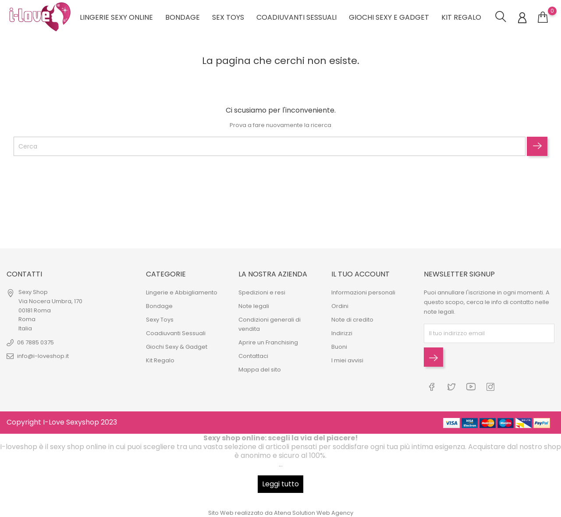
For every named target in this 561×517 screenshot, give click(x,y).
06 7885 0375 (35, 342)
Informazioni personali (363, 292)
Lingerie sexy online (116, 17)
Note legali (253, 306)
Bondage (182, 17)
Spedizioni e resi (261, 292)
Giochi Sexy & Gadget (176, 347)
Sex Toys (228, 17)
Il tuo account (360, 274)
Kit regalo (461, 17)
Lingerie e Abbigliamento (181, 292)
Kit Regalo (160, 360)
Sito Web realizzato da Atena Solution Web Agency (280, 512)
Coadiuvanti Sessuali (296, 17)
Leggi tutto (280, 483)
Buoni (339, 347)
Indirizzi (341, 333)
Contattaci (253, 356)
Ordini (339, 306)
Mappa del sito (259, 369)
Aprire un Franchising (268, 342)
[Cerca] (269, 146)
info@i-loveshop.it (43, 356)
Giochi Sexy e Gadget (389, 17)
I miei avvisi (347, 360)
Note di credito (352, 319)
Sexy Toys (160, 319)
